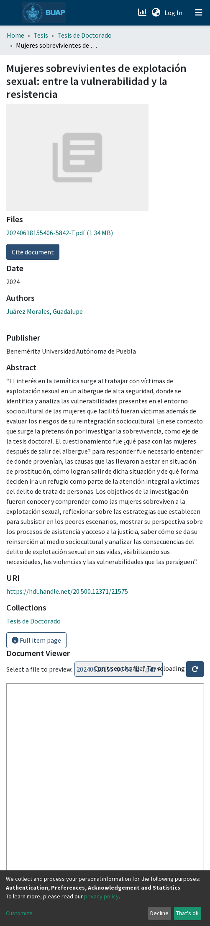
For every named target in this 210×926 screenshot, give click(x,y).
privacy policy (101, 896)
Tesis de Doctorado (84, 35)
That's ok (187, 913)
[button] (156, 13)
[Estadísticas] (143, 13)
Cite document (33, 252)
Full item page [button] (36, 640)
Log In (174, 12)
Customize (19, 913)
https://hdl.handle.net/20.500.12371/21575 (67, 591)
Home (15, 35)
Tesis (40, 35)
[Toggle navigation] (198, 13)
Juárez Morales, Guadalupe (44, 311)
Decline (159, 913)
